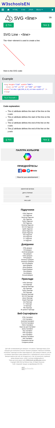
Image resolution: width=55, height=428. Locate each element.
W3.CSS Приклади (27, 296)
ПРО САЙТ (27, 200)
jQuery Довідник (27, 267)
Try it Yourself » (10, 98)
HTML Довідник (27, 248)
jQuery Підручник (27, 231)
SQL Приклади (27, 288)
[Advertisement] (25, 400)
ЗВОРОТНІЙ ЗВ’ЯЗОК (27, 189)
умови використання (17, 358)
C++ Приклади (27, 304)
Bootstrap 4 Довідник (27, 261)
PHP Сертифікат (27, 332)
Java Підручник (27, 236)
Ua (50, 17)
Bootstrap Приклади (27, 294)
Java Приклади (27, 302)
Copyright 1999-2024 (16, 362)
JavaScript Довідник (27, 252)
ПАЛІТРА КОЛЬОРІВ (27, 150)
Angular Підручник (27, 233)
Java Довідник (27, 273)
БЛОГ (27, 196)
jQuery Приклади (27, 298)
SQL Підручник (27, 219)
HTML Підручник (27, 213)
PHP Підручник (27, 223)
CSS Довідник (27, 250)
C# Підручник (27, 240)
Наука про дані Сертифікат (27, 327)
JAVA (30, 10)
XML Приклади (27, 307)
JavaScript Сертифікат (27, 321)
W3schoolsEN (16, 4)
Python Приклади (27, 290)
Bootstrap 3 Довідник (27, 259)
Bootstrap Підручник (27, 225)
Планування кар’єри (27, 340)
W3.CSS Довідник (27, 263)
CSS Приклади (27, 284)
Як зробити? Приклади (27, 309)
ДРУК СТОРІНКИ (27, 193)
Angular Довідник (27, 269)
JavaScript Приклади (27, 286)
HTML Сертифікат (27, 317)
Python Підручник (27, 221)
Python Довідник (27, 256)
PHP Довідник (27, 257)
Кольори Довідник (27, 275)
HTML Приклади (27, 282)
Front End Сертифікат (27, 323)
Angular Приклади (27, 300)
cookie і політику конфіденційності (34, 358)
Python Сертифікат (27, 325)
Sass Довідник (27, 271)
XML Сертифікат (27, 338)
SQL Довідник (27, 254)
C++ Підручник (27, 238)
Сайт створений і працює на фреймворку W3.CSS (27, 364)
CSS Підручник (27, 215)
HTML (15, 10)
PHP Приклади (27, 292)
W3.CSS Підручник (27, 227)
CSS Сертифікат (27, 319)
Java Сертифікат (28, 334)
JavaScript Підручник (27, 217)
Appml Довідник (27, 265)
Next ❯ (46, 25)
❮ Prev (9, 25)
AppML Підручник (27, 229)
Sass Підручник (27, 234)
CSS (23, 10)
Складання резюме (27, 342)
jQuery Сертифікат (27, 329)
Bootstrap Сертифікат (27, 336)
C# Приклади (27, 306)
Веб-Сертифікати (27, 313)
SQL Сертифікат (27, 331)
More (39, 10)
